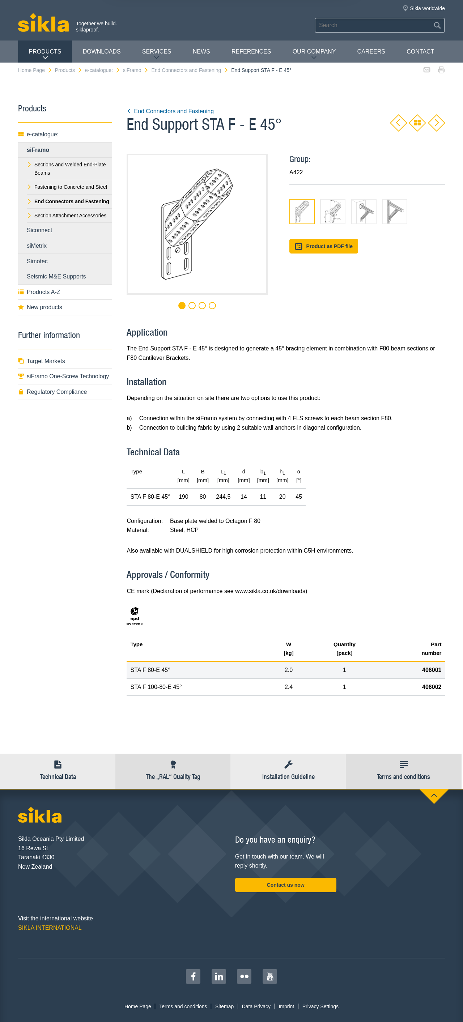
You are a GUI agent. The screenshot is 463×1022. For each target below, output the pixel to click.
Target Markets (41, 361)
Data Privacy (256, 1006)
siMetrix (37, 246)
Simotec (37, 261)
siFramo (136, 70)
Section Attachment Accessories (66, 215)
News (201, 51)
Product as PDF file (324, 246)
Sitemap (224, 1006)
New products (40, 307)
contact (420, 51)
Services (156, 54)
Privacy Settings (320, 1006)
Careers (371, 51)
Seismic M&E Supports (56, 276)
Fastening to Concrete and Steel (67, 187)
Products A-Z (39, 292)
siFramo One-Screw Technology (63, 376)
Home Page (35, 70)
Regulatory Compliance (52, 392)
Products (45, 54)
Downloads (102, 51)
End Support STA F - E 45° (261, 70)
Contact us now (286, 885)
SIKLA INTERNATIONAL (50, 928)
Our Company (314, 54)
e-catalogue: (102, 70)
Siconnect (39, 230)
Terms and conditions (183, 1006)
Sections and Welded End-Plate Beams (66, 168)
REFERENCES (251, 51)
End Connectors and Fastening (190, 70)
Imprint (286, 1006)
